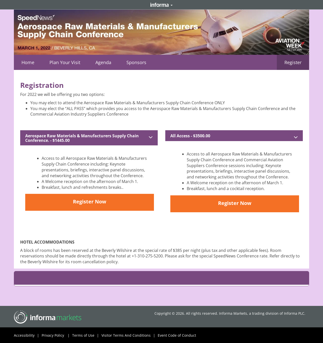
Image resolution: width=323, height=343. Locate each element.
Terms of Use (86, 335)
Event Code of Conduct (177, 335)
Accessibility (28, 335)
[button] (65, 62)
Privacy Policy (57, 335)
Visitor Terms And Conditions (129, 335)
